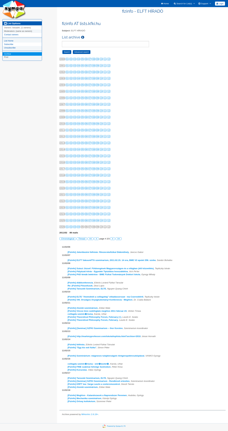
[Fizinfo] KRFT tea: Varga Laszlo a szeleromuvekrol (94, 384)
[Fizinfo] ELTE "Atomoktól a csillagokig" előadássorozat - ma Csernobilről (105, 297)
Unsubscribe (10, 48)
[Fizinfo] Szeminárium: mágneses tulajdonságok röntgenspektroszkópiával (106, 356)
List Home (8, 41)
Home (165, 3)
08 (93, 59)
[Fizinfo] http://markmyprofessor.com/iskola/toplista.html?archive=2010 (104, 336)
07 (90, 59)
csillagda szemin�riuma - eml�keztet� (88, 364)
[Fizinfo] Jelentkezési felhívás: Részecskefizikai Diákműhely (98, 252)
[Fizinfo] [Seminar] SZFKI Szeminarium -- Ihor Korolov (95, 328)
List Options (12, 23)
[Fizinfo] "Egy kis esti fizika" (82, 347)
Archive (7, 54)
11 (105, 59)
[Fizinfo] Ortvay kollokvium (81, 401)
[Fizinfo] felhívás (76, 344)
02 (71, 59)
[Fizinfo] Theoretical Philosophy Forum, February (93, 320)
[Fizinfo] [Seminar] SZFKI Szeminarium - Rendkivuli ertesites (99, 381)
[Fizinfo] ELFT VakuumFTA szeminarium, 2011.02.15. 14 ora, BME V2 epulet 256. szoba (112, 260)
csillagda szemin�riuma (80, 314)
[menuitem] (165, 3)
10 (101, 59)
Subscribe (8, 44)
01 (67, 59)
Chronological (67, 238)
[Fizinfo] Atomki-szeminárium (83, 308)
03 (75, 59)
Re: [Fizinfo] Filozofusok (80, 285)
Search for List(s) (183, 3)
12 (109, 59)
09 (97, 59)
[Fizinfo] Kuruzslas (77, 370)
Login (219, 3)
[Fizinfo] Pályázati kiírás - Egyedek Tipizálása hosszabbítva (98, 271)
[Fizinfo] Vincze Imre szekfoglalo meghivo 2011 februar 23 (97, 311)
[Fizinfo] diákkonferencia (80, 282)
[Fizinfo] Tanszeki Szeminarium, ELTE (87, 288)
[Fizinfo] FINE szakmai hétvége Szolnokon (89, 367)
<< (90, 238)
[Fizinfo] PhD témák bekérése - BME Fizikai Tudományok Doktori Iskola (104, 274)
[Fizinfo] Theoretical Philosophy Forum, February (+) (94, 317)
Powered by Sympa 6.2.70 (116, 426)
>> (118, 238)
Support (203, 3)
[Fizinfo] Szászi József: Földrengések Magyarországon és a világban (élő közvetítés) (111, 268)
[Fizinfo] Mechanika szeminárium (84, 398)
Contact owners (11, 34)
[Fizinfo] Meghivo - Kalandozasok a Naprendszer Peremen (97, 395)
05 (82, 59)
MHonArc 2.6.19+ (89, 414)
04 (78, 59)
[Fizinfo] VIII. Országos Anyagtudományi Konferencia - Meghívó (100, 300)
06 (86, 59)
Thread (81, 238)
